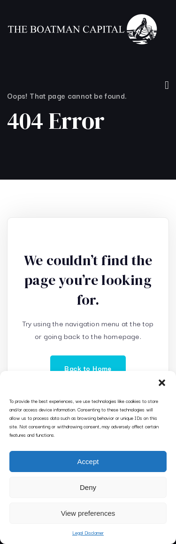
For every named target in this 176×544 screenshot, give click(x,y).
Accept (88, 461)
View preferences (88, 513)
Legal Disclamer (88, 532)
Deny (88, 487)
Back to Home (87, 368)
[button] (162, 382)
